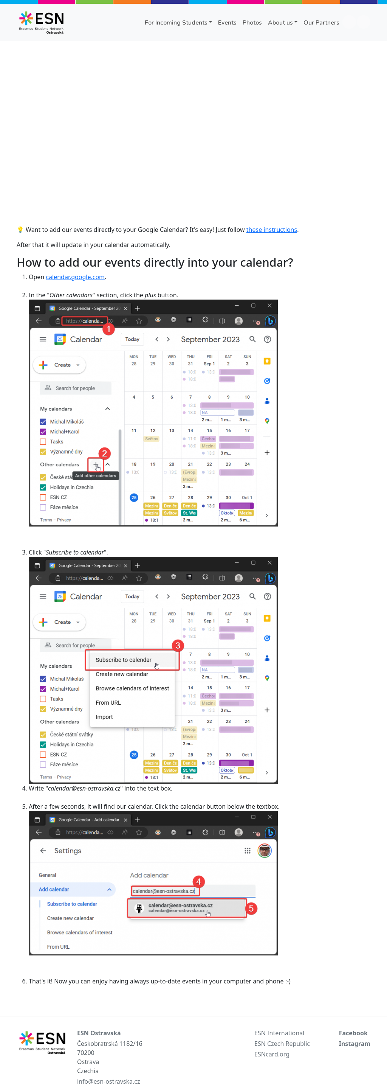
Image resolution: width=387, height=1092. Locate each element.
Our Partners (321, 23)
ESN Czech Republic (282, 1043)
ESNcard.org (271, 1054)
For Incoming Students (176, 23)
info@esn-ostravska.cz (108, 1081)
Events (227, 23)
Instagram (354, 1043)
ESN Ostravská (99, 1033)
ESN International (279, 1033)
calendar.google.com (75, 277)
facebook (349, 22)
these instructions (271, 229)
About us (280, 23)
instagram (363, 22)
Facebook (353, 1033)
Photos (252, 23)
